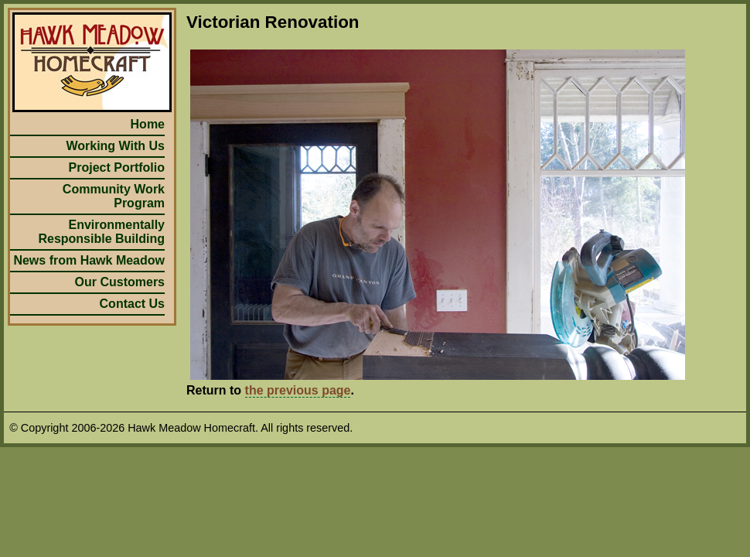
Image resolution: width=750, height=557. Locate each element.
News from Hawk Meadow (89, 260)
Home (148, 124)
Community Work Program (114, 196)
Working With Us (115, 145)
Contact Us (132, 303)
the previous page (298, 390)
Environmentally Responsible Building (101, 231)
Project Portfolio (117, 167)
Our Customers (120, 282)
